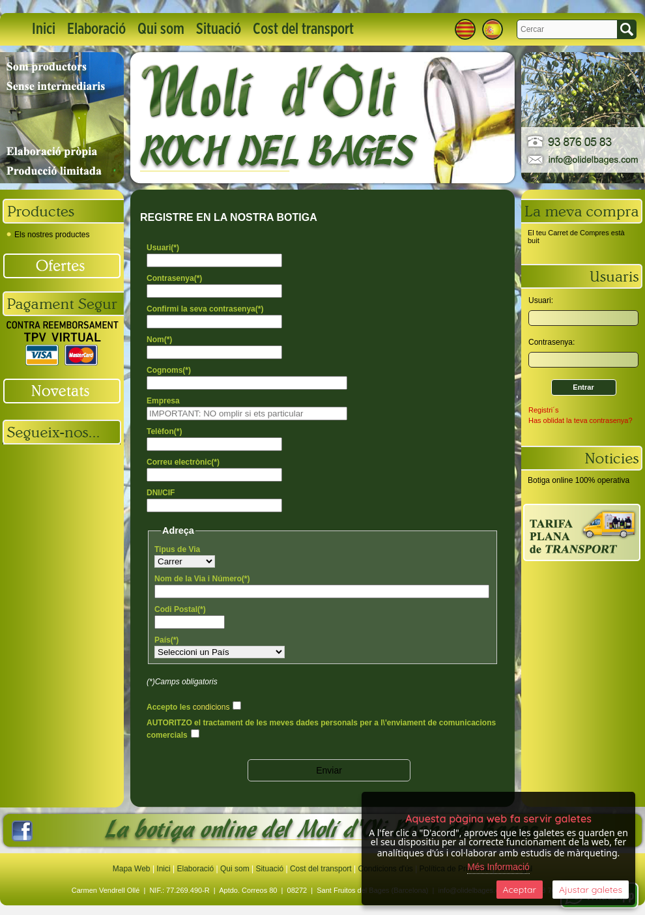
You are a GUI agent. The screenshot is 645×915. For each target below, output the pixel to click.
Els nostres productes (48, 234)
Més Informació (498, 867)
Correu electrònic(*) (183, 462)
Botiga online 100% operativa (578, 480)
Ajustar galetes (590, 889)
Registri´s (543, 410)
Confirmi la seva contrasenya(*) (205, 308)
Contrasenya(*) (174, 278)
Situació (218, 29)
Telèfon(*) (164, 431)
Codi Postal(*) (180, 609)
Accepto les (188, 707)
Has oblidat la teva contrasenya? (580, 420)
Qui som (160, 29)
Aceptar (519, 889)
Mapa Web (132, 868)
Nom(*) (159, 339)
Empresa (163, 400)
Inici (43, 29)
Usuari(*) (163, 247)
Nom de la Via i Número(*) (202, 578)
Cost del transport (303, 29)
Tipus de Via (177, 549)
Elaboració (96, 29)
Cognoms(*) (169, 370)
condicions (211, 707)
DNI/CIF (161, 492)
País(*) (166, 640)
